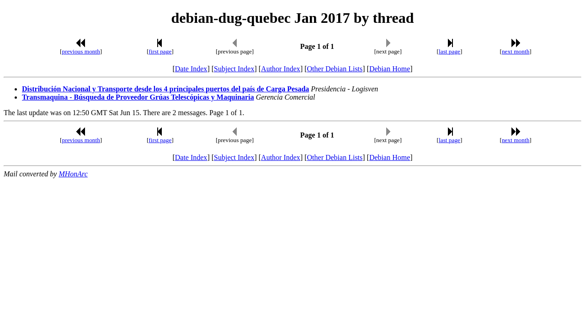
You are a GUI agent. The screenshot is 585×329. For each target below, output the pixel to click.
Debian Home (389, 69)
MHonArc (72, 174)
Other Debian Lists (335, 69)
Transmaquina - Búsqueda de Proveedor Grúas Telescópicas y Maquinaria (138, 97)
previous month (81, 51)
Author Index (280, 69)
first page (160, 51)
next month (515, 51)
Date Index (191, 69)
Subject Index (234, 69)
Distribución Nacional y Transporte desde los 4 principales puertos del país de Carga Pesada (165, 89)
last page (449, 51)
